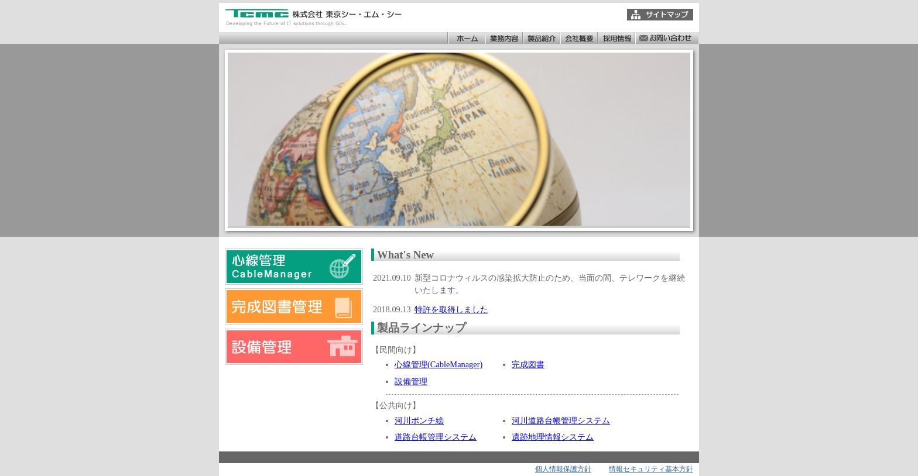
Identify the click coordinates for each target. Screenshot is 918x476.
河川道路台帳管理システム (561, 420)
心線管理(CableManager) (438, 364)
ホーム (466, 38)
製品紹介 (541, 38)
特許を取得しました (451, 309)
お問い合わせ (666, 38)
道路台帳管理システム (436, 436)
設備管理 (411, 381)
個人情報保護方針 (563, 469)
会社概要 (578, 38)
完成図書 (528, 364)
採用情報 (616, 38)
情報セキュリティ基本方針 (651, 469)
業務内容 (503, 38)
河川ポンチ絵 (419, 420)
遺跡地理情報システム (553, 436)
